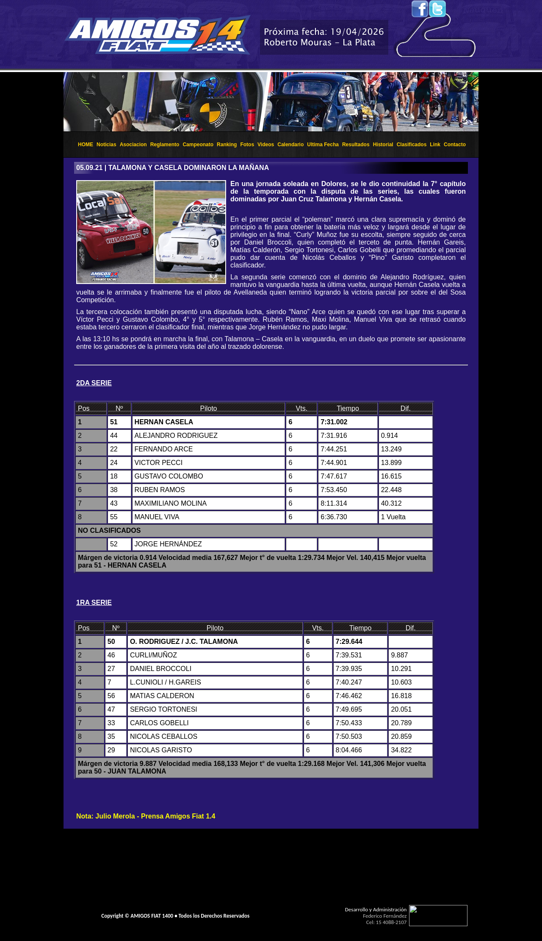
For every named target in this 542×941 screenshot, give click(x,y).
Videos (265, 145)
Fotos (247, 145)
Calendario (290, 145)
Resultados (356, 145)
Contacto (455, 145)
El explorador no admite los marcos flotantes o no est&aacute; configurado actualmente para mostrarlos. (271, 101)
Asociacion (133, 145)
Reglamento (165, 145)
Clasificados (412, 145)
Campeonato (198, 145)
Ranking (227, 145)
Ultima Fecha (323, 145)
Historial (383, 145)
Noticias (106, 145)
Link (435, 145)
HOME (85, 145)
